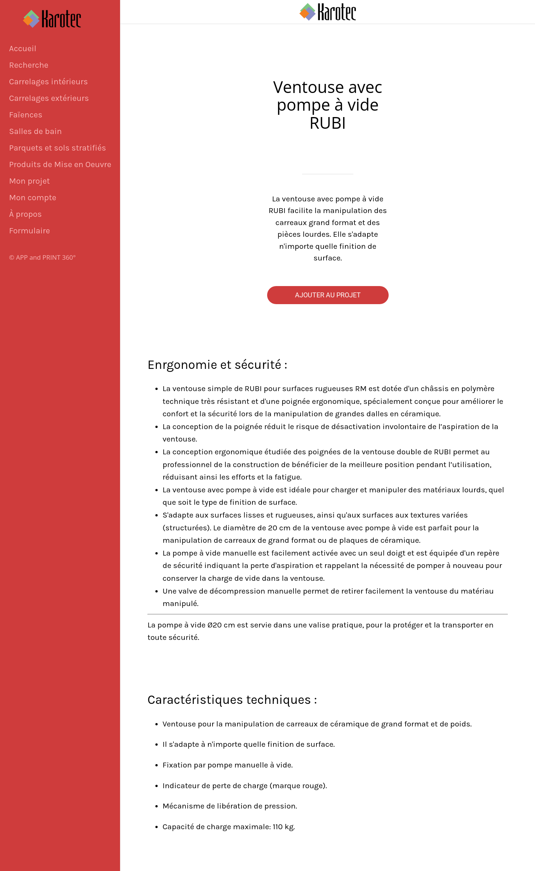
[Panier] (515, 12)
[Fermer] (132, 12)
